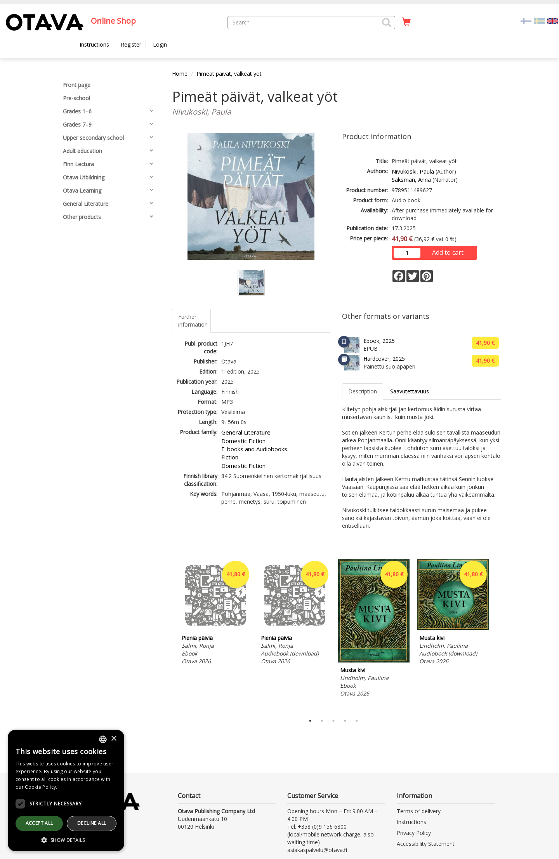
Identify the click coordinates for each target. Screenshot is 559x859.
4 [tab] (345, 721)
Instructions (94, 44)
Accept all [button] (39, 823)
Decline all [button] (91, 823)
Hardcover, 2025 (384, 358)
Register (131, 44)
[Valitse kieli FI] (526, 20)
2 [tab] (322, 721)
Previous (170, 635)
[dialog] (66, 790)
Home (179, 73)
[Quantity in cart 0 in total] (406, 22)
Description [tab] (362, 391)
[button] (386, 22)
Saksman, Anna (411, 179)
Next (497, 635)
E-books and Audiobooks (254, 449)
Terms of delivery (419, 811)
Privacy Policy (414, 832)
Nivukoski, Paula (413, 171)
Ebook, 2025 (379, 340)
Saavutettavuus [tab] (409, 391)
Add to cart (448, 252)
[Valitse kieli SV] (539, 20)
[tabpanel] (215, 613)
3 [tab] (333, 721)
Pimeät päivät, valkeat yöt (229, 73)
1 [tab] (310, 721)
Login (160, 44)
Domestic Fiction (243, 441)
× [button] (113, 739)
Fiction (229, 457)
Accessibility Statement (426, 843)
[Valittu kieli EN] (552, 20)
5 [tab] (357, 721)
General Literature (246, 432)
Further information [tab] (193, 320)
